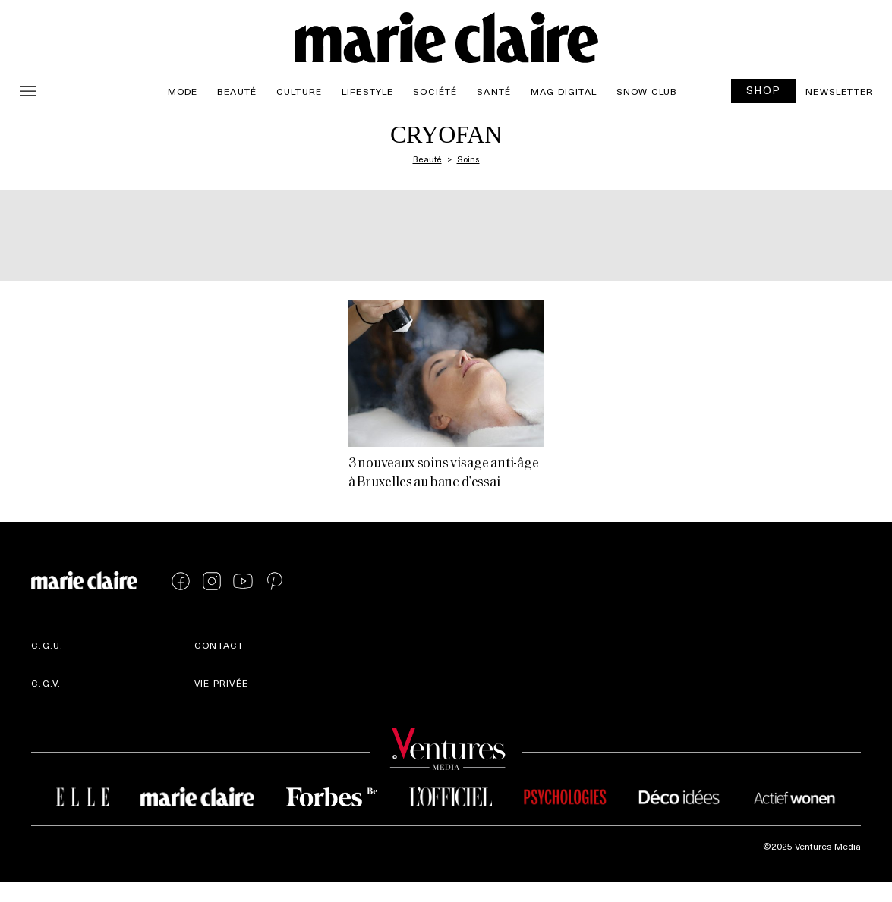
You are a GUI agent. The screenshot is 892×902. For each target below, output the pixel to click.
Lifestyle (368, 91)
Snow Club (647, 91)
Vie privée (221, 683)
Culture (299, 91)
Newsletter (839, 91)
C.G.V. (46, 683)
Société (435, 91)
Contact (219, 645)
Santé (494, 91)
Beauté (237, 91)
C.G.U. (47, 645)
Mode (183, 91)
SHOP (763, 90)
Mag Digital (564, 91)
